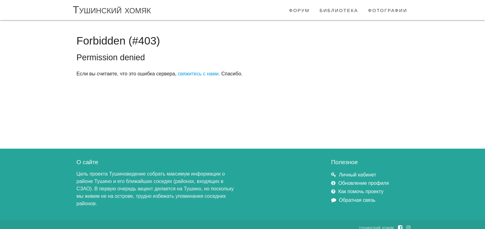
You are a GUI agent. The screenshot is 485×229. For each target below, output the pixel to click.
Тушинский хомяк (112, 9)
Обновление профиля (363, 183)
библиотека (338, 9)
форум (299, 9)
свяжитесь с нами (198, 73)
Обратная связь (357, 200)
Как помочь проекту (360, 191)
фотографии (387, 9)
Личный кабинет (357, 174)
